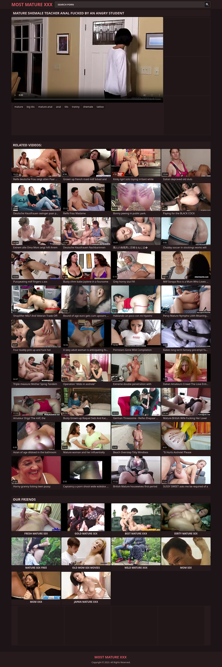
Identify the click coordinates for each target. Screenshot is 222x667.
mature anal (45, 106)
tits (66, 106)
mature (18, 106)
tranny (76, 106)
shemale (88, 106)
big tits (31, 106)
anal (58, 106)
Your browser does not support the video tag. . (87, 60)
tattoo (100, 106)
